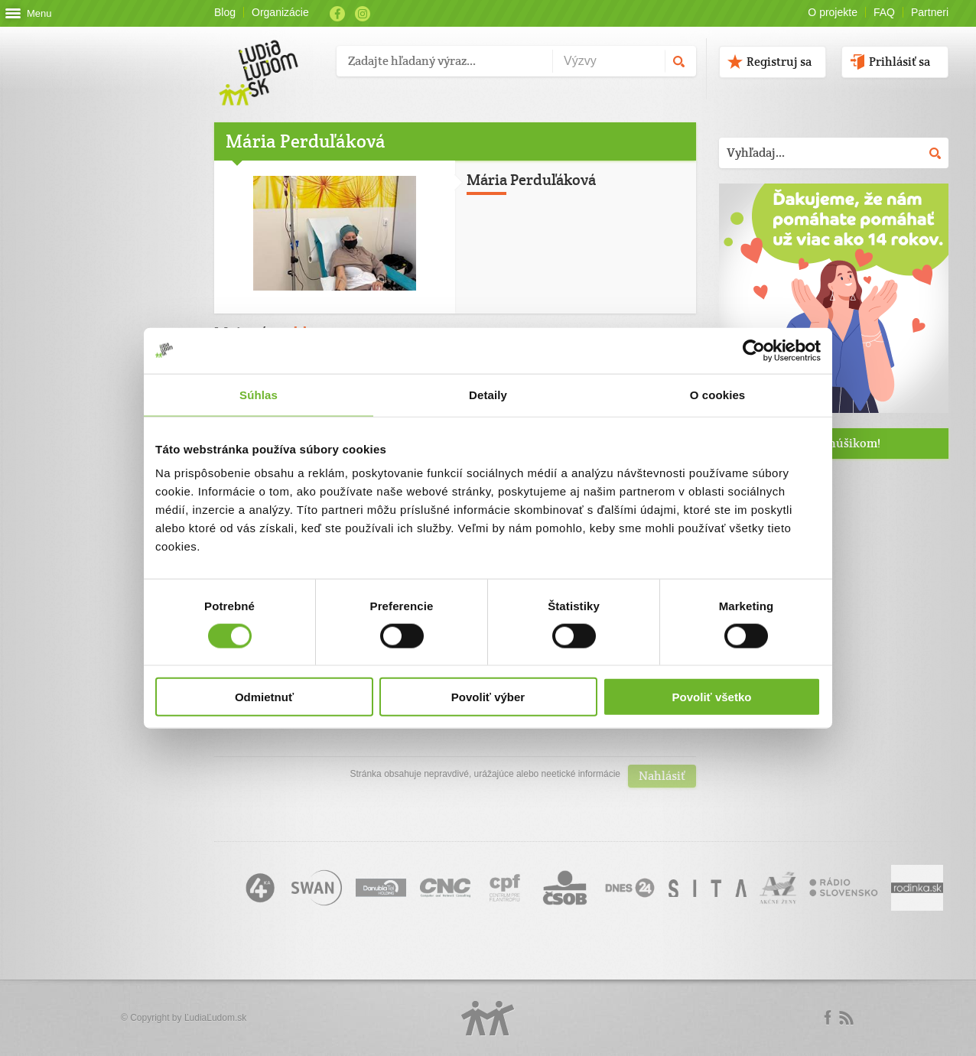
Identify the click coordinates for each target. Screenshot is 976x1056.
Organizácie (280, 12)
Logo (488, 1018)
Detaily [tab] (488, 394)
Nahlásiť (662, 776)
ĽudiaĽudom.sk (215, 1017)
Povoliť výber (488, 696)
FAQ (884, 12)
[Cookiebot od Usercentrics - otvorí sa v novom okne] (754, 350)
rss (846, 1017)
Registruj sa (779, 62)
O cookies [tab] (718, 394)
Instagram (362, 13)
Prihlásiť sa (899, 62)
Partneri (929, 12)
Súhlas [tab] (258, 394)
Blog (225, 12)
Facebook (337, 13)
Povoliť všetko (712, 696)
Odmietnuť (264, 696)
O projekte (832, 12)
